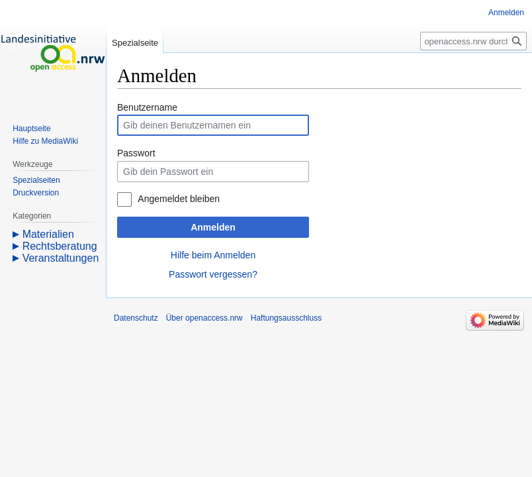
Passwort (136, 153)
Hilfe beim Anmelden (213, 255)
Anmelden (213, 227)
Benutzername (147, 107)
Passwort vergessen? (213, 274)
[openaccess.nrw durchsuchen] (473, 41)
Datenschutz (136, 318)
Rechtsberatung (59, 246)
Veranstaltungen (60, 258)
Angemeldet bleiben (179, 198)
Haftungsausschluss (286, 318)
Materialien (48, 234)
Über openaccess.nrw (204, 318)
